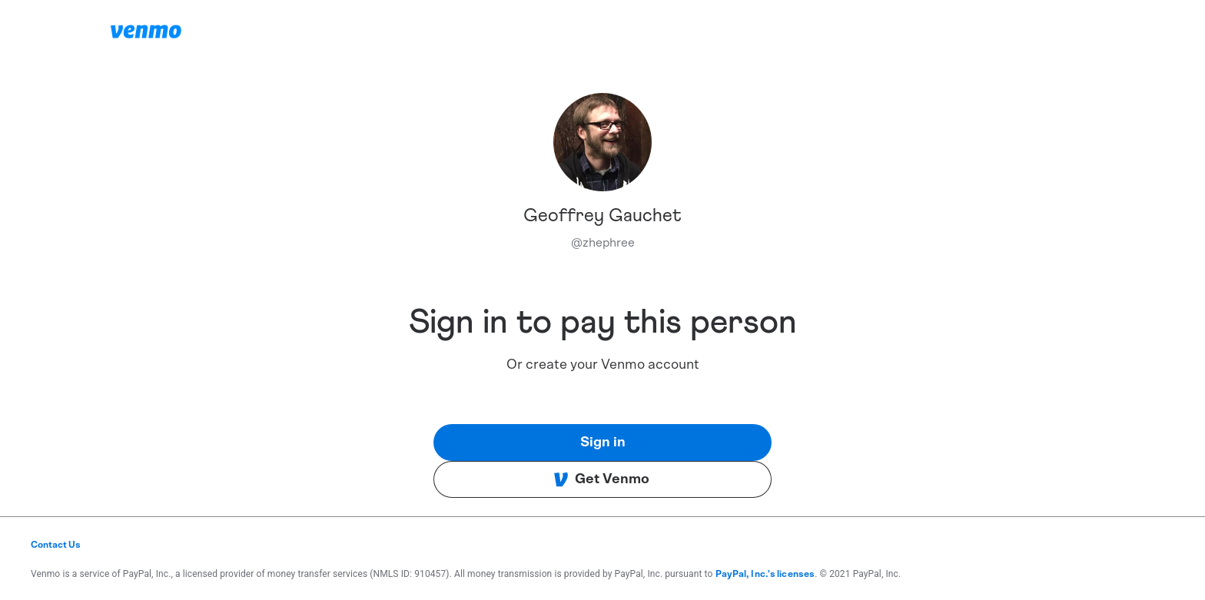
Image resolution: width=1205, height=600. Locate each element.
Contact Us (56, 544)
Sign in (603, 442)
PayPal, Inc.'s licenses (765, 573)
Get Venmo (601, 479)
